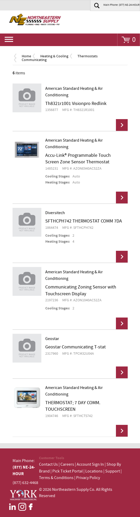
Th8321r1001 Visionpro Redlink (76, 104)
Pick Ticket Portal (67, 471)
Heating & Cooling (54, 56)
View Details (122, 125)
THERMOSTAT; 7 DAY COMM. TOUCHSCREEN (72, 406)
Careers (67, 464)
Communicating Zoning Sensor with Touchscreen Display (80, 290)
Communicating (34, 60)
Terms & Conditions (56, 478)
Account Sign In (91, 464)
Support (112, 471)
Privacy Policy (88, 478)
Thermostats (87, 56)
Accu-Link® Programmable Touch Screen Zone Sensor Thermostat (78, 158)
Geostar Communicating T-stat (75, 347)
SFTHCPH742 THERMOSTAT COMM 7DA (83, 221)
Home (26, 56)
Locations (94, 471)
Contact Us (48, 464)
